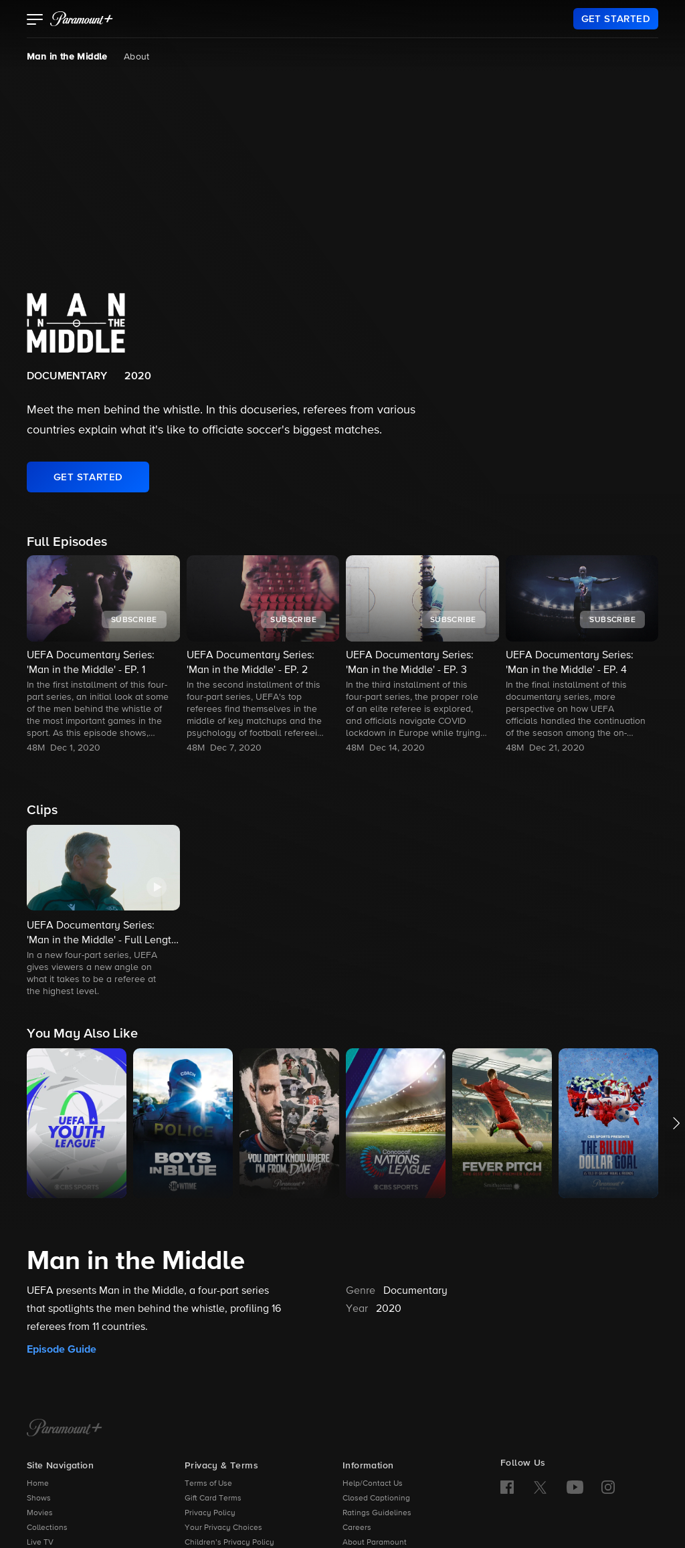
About (137, 57)
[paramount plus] (81, 18)
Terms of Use (208, 1484)
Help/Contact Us (372, 1484)
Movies (40, 1513)
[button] (35, 20)
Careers (356, 1528)
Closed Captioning (376, 1498)
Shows (39, 1498)
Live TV (40, 1543)
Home (38, 1484)
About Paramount (374, 1543)
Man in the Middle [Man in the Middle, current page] (67, 57)
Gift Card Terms (213, 1498)
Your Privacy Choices (223, 1528)
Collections (47, 1528)
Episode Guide (61, 1349)
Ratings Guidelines (376, 1513)
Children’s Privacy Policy (229, 1543)
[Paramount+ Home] (64, 1429)
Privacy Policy (210, 1513)
